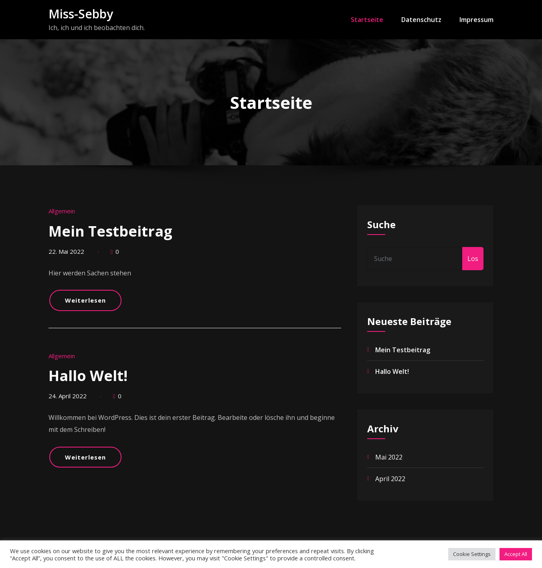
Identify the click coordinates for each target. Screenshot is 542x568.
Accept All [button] (515, 554)
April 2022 (390, 478)
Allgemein (62, 211)
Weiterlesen (85, 300)
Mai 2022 (388, 457)
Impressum (476, 19)
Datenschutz (421, 19)
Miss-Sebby (81, 14)
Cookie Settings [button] (472, 554)
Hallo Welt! (88, 375)
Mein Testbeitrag (110, 231)
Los (472, 258)
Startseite (367, 19)
